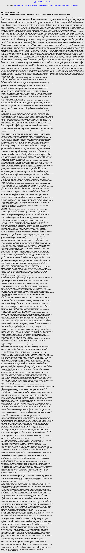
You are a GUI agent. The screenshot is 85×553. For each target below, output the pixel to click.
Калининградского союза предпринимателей (31, 5)
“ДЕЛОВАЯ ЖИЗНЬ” (42, 2)
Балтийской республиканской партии (64, 5)
